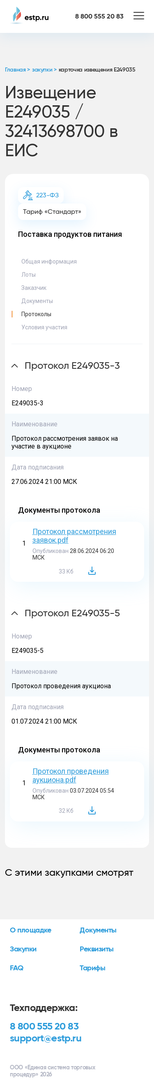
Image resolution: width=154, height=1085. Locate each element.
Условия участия (44, 327)
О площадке (30, 930)
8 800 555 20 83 (44, 1027)
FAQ (16, 968)
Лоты (28, 274)
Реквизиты (97, 949)
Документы (37, 301)
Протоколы (36, 314)
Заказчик (33, 288)
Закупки (23, 949)
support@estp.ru (45, 1038)
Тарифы (92, 968)
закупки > (44, 70)
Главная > (17, 70)
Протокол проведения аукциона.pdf (70, 775)
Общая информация (49, 261)
